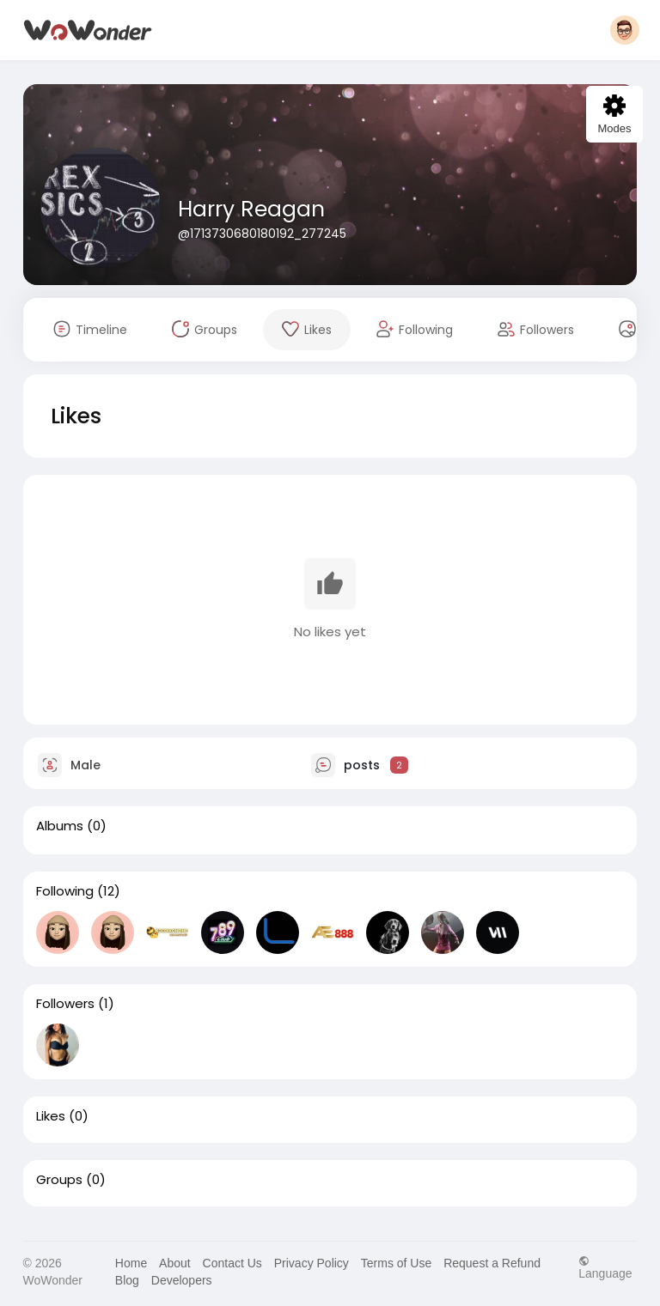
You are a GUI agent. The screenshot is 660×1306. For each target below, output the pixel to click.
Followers (65, 1004)
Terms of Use (396, 1263)
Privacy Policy (311, 1263)
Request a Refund (492, 1263)
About (175, 1263)
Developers (181, 1280)
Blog (127, 1280)
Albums (59, 826)
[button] (625, 30)
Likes (50, 1116)
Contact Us (232, 1263)
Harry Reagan (251, 209)
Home (131, 1263)
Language (605, 1267)
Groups (59, 1180)
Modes (614, 114)
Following (65, 891)
